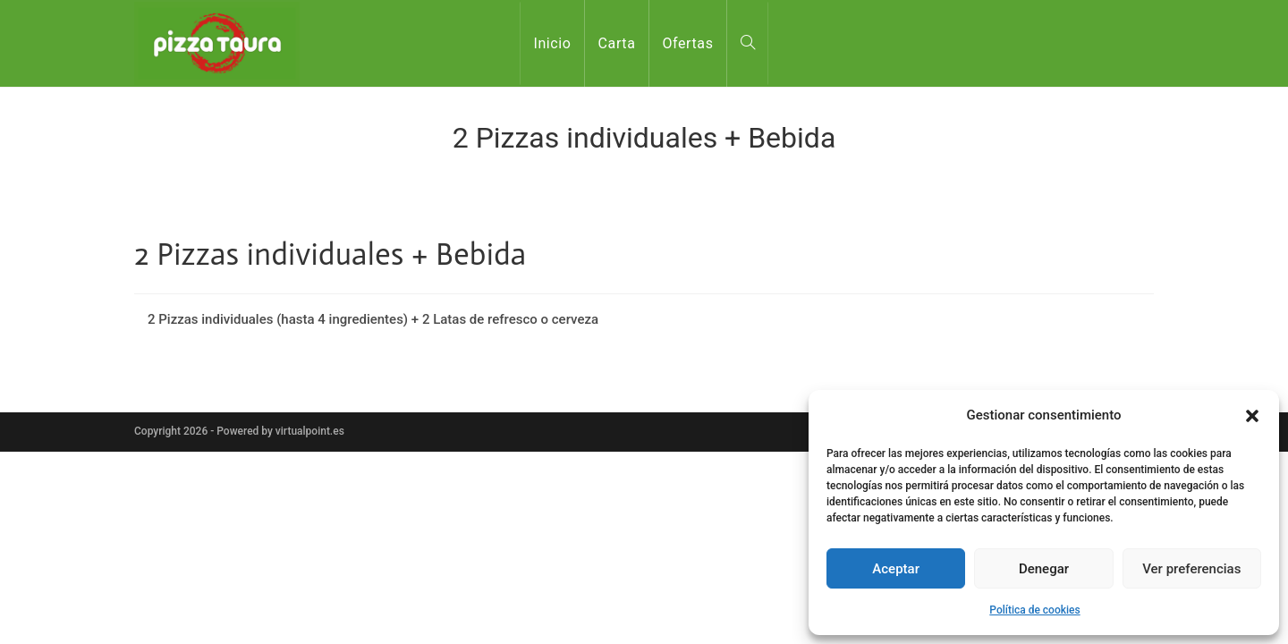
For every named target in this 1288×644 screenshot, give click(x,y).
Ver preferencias (1191, 569)
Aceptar (895, 569)
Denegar (1044, 569)
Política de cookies (1034, 610)
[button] (1252, 416)
